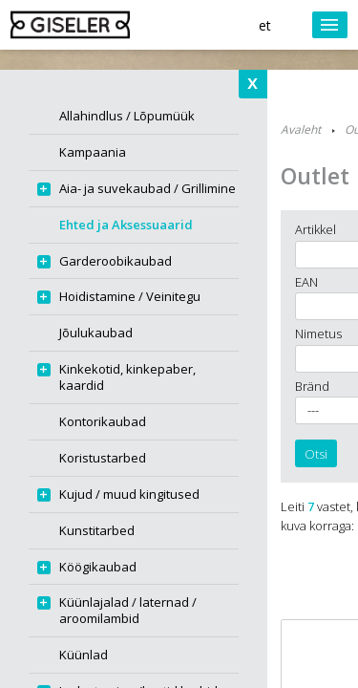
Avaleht (301, 129)
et (265, 25)
